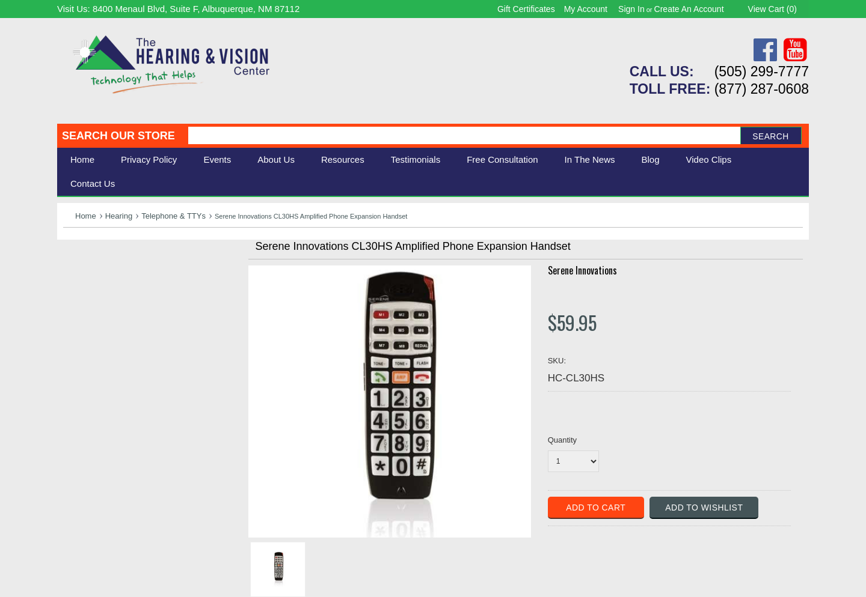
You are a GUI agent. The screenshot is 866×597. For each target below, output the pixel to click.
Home (82, 159)
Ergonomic (87, 318)
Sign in (631, 9)
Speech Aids (91, 305)
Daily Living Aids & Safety (121, 291)
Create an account (689, 9)
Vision (77, 278)
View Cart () (772, 9)
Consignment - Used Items (123, 345)
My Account (585, 9)
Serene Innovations (582, 270)
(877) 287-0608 (761, 89)
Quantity (562, 439)
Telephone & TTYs (173, 215)
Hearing (119, 215)
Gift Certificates (526, 9)
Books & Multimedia (108, 332)
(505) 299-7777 (761, 71)
